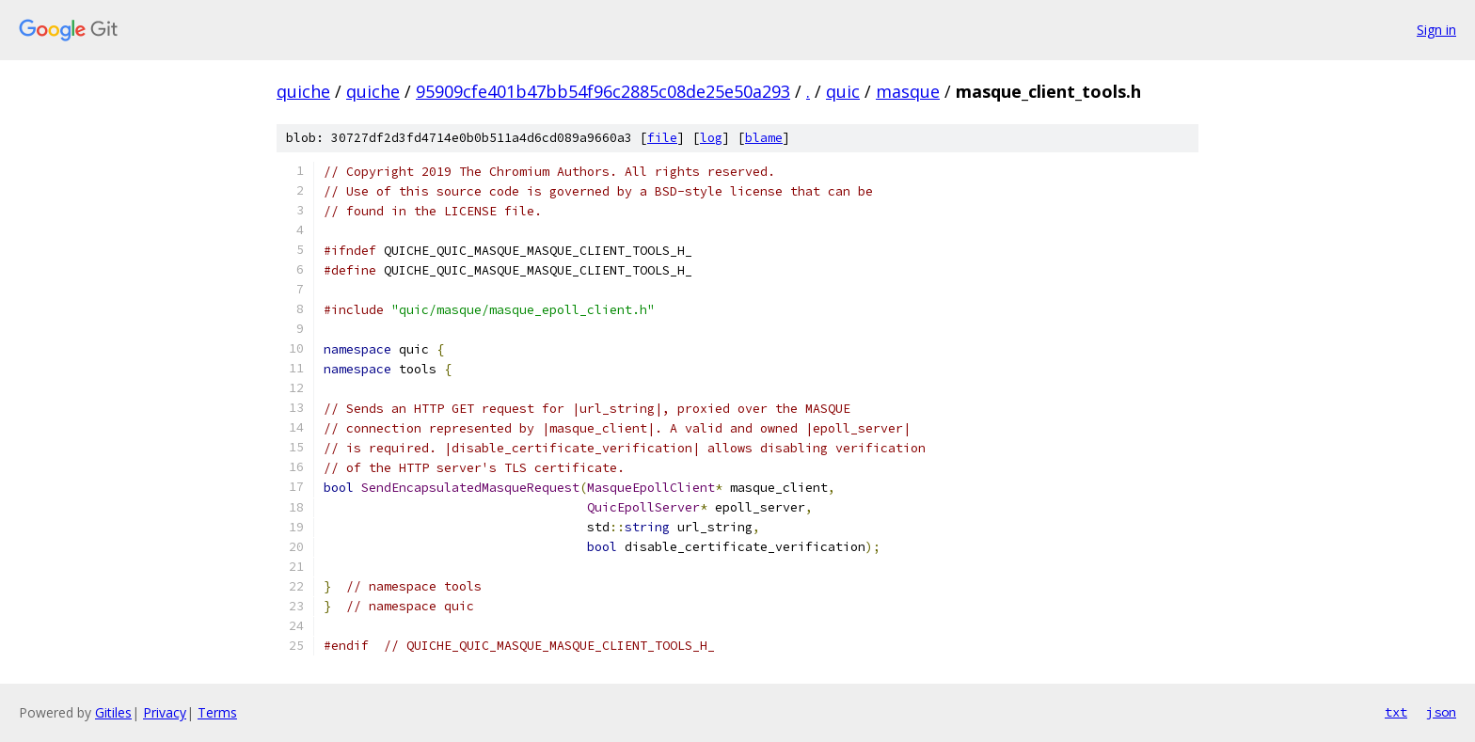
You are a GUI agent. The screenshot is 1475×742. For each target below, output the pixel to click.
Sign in (1436, 30)
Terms (217, 712)
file (662, 138)
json (1441, 711)
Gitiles (113, 712)
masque (908, 91)
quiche (303, 91)
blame (764, 138)
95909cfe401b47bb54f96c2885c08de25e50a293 (603, 91)
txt (1396, 711)
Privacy (164, 712)
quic (843, 91)
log (711, 138)
